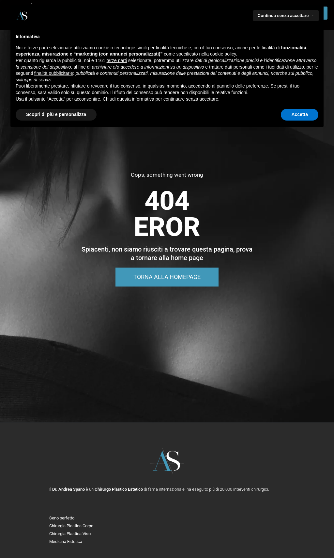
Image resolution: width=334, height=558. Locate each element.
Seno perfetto (61, 518)
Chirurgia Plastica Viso (70, 533)
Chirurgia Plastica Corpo (71, 525)
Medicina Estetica (65, 541)
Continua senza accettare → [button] (286, 15)
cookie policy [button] (223, 54)
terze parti (117, 60)
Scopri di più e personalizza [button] (56, 114)
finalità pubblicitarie (53, 73)
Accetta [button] (299, 114)
